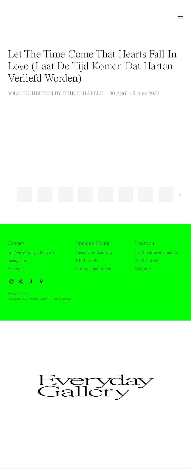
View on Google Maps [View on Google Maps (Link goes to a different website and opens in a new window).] (41, 282)
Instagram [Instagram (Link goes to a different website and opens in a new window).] (16, 260)
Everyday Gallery (27, 17)
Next (180, 195)
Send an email (21, 282)
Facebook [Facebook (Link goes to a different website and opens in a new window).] (16, 269)
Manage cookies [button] (17, 293)
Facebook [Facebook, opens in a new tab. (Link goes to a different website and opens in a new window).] (31, 282)
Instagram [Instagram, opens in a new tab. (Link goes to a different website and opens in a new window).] (11, 282)
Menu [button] (180, 17)
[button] (24, 194)
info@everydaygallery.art (30, 252)
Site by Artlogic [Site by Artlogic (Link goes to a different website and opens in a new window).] (62, 298)
